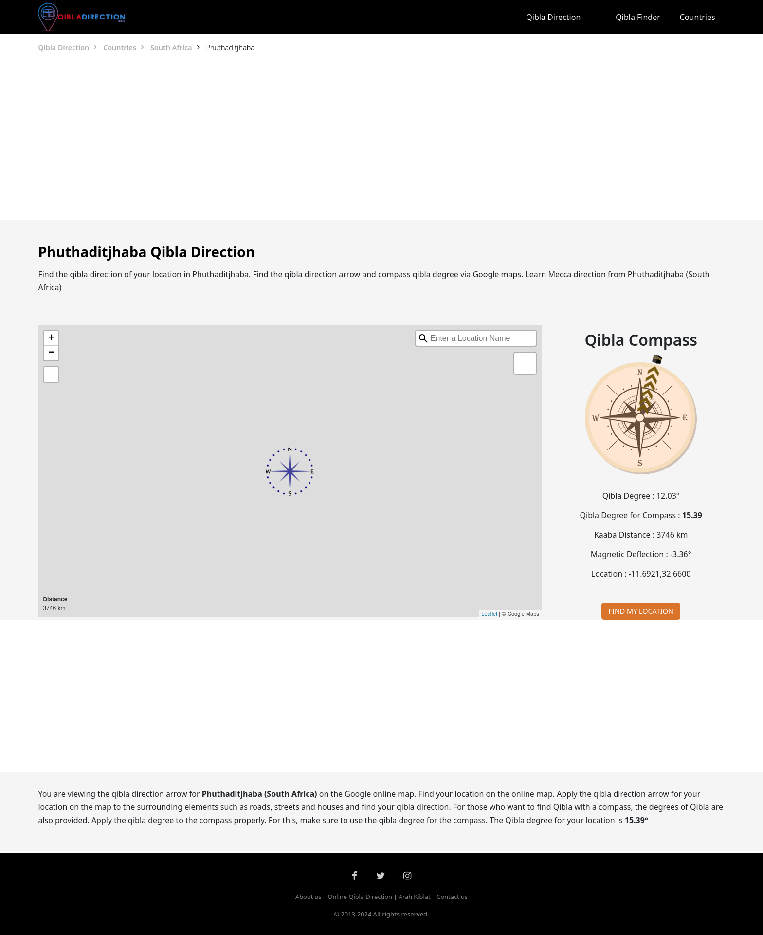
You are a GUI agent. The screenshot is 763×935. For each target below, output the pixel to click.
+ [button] (51, 338)
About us (308, 896)
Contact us (452, 896)
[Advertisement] (358, 144)
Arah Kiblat (415, 896)
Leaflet (489, 614)
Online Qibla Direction (359, 896)
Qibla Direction (553, 17)
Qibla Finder (638, 17)
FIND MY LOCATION (641, 611)
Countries (697, 17)
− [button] (51, 353)
